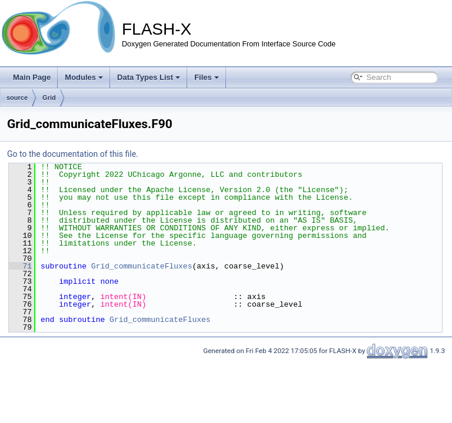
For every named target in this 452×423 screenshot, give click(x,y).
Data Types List (148, 77)
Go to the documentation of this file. (72, 154)
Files (206, 77)
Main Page (32, 77)
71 (20, 266)
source (17, 97)
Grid (49, 97)
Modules (84, 77)
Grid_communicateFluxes (141, 266)
